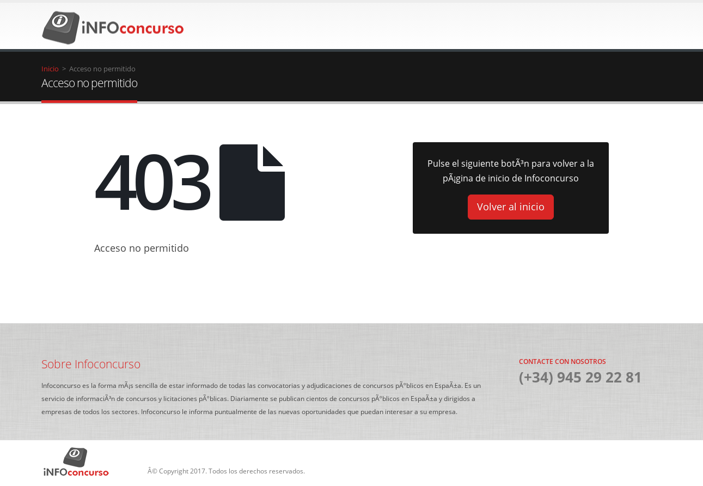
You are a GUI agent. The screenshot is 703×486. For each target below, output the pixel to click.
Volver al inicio (511, 206)
